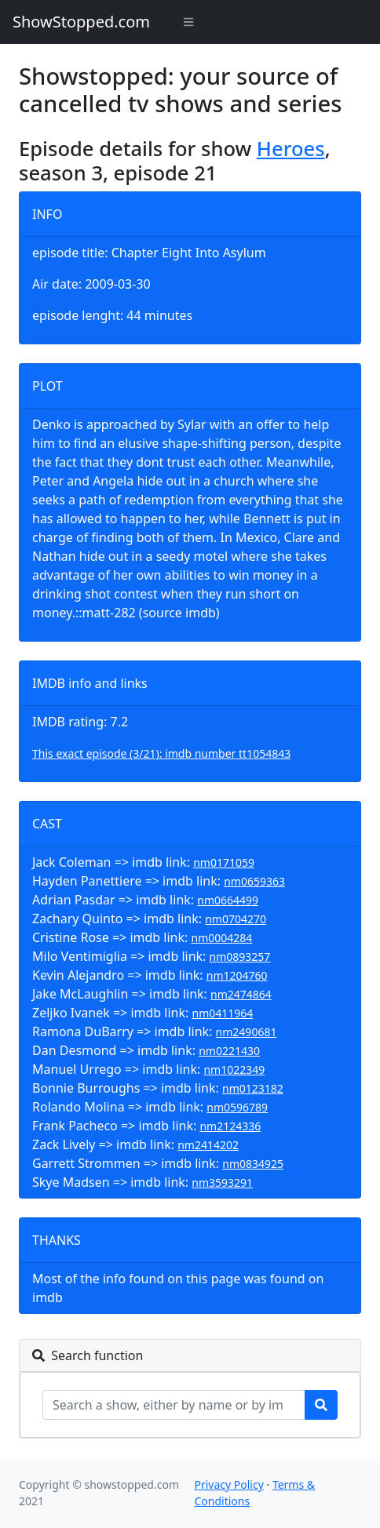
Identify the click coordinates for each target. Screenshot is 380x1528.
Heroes (291, 148)
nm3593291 (222, 1182)
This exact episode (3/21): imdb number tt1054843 (161, 753)
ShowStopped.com (81, 21)
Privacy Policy (228, 1484)
